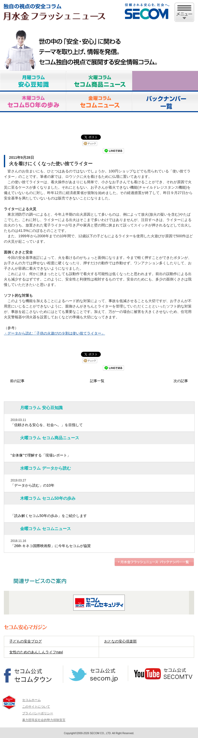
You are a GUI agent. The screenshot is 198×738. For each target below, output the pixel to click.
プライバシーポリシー (37, 713)
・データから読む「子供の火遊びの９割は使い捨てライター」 (54, 333)
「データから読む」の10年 (32, 485)
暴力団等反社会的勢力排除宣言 (43, 720)
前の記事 (17, 381)
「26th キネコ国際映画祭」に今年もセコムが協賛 (51, 546)
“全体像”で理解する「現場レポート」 (41, 455)
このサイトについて (36, 706)
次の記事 (181, 381)
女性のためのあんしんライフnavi (36, 652)
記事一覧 (97, 381)
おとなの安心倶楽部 (120, 641)
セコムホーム (31, 700)
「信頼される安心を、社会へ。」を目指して (47, 425)
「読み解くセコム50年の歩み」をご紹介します (49, 516)
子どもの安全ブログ (25, 641)
